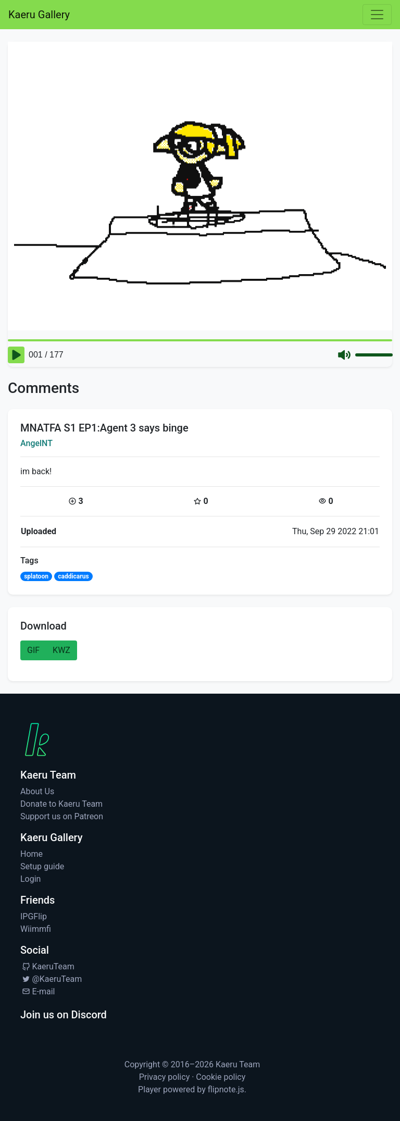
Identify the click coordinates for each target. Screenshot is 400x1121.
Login (30, 879)
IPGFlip (33, 916)
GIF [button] (33, 650)
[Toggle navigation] (377, 14)
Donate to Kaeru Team (61, 804)
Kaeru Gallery (39, 14)
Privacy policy (164, 1077)
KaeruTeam (47, 966)
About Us (37, 791)
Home (31, 854)
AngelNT (36, 443)
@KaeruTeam (51, 979)
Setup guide (42, 866)
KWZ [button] (61, 650)
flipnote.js (226, 1089)
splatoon (36, 576)
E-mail (37, 991)
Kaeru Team (238, 1064)
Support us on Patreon (61, 816)
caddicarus (73, 576)
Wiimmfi (35, 929)
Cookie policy (220, 1077)
